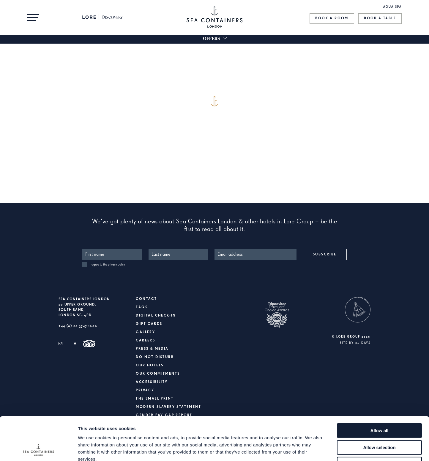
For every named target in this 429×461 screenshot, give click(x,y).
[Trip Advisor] (89, 343)
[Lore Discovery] (105, 17)
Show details (312, 449)
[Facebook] (75, 343)
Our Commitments (158, 374)
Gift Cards (149, 324)
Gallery (145, 332)
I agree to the (107, 264)
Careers (145, 340)
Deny (379, 423)
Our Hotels (149, 365)
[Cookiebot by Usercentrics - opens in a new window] (38, 449)
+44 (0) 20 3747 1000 (78, 326)
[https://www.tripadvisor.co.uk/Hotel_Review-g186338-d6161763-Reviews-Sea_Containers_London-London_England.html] (277, 319)
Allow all (379, 389)
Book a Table (380, 18)
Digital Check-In (156, 315)
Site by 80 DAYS (355, 342)
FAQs (142, 307)
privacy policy (116, 264)
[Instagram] (60, 343)
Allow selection (379, 406)
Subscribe (325, 254)
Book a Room (331, 18)
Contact (146, 299)
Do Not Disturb (155, 357)
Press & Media (152, 349)
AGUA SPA (392, 6)
